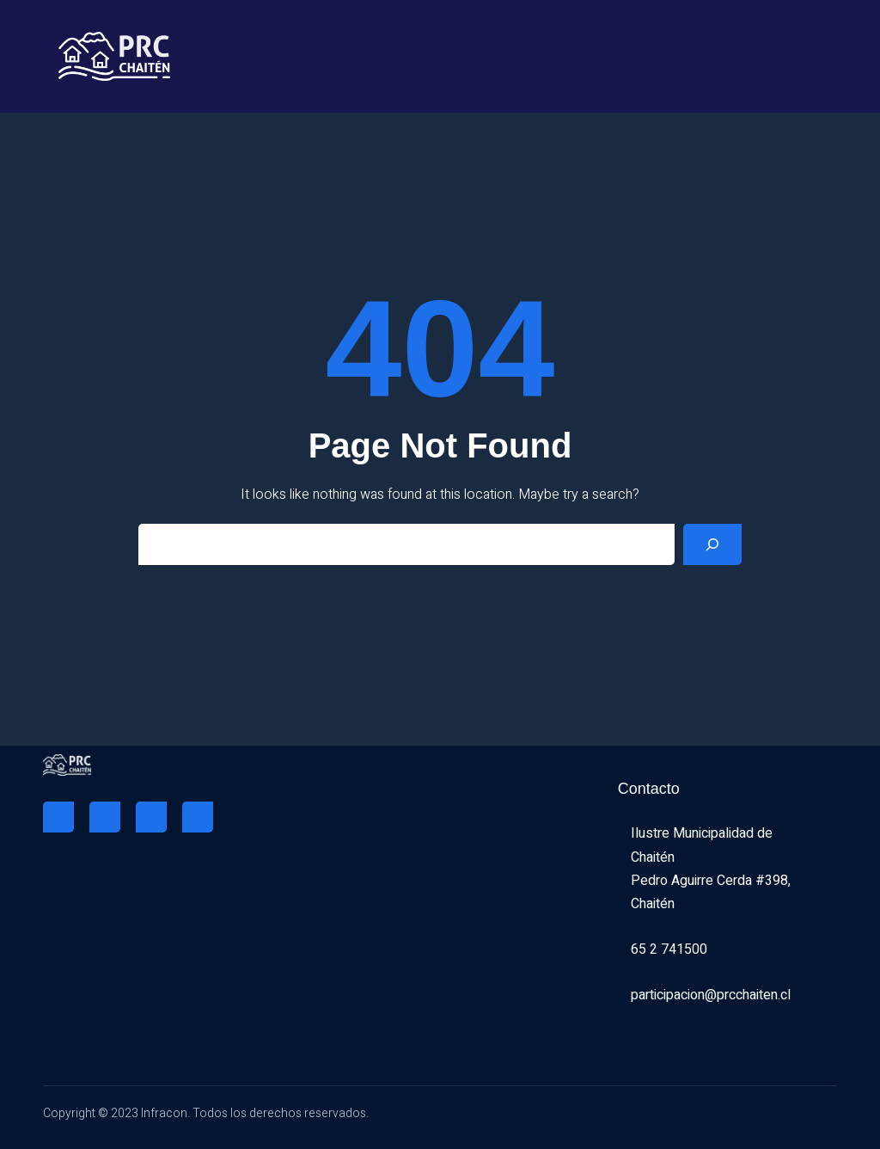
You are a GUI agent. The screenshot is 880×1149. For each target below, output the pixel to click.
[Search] (712, 544)
